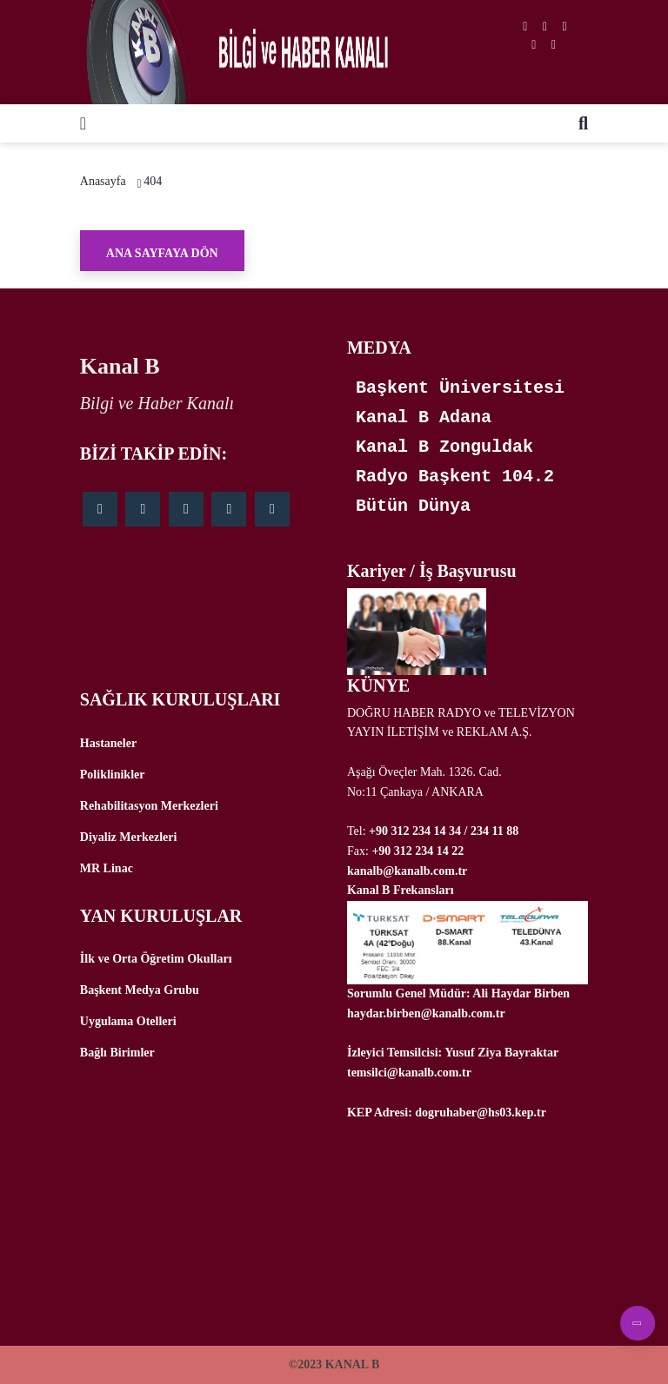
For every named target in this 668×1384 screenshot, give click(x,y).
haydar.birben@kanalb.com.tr (426, 1013)
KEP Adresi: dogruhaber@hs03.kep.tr (446, 1112)
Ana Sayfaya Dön (162, 253)
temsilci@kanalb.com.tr (409, 1072)
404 (153, 181)
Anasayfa (103, 181)
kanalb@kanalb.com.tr (407, 870)
